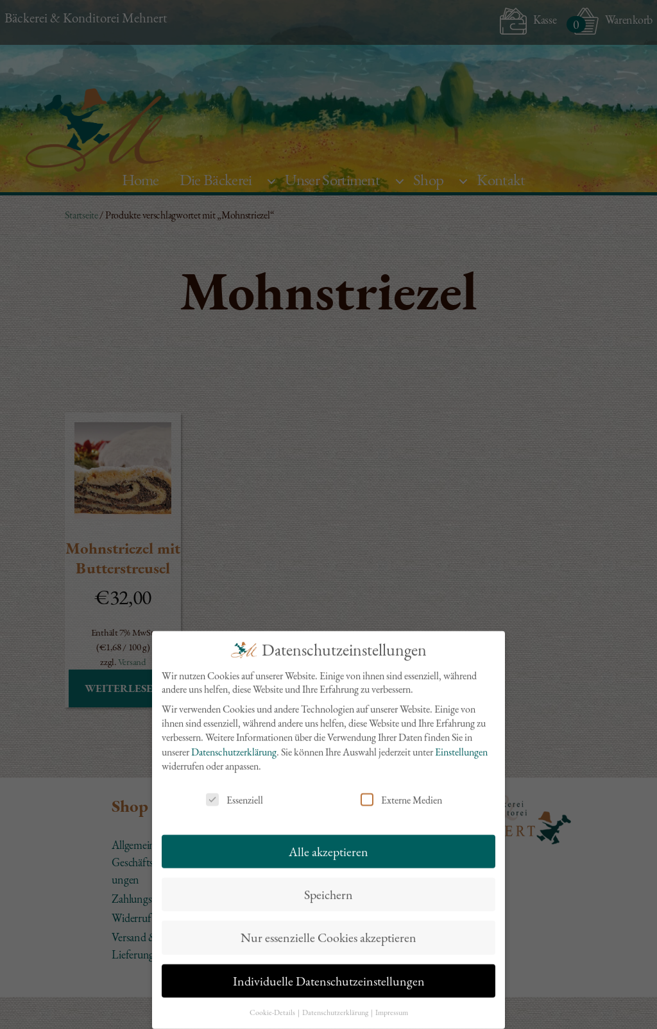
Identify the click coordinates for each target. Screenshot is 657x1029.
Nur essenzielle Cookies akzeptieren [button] (328, 927)
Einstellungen (461, 742)
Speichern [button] (328, 885)
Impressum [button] (391, 1003)
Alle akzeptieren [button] (328, 841)
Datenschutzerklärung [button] (336, 1003)
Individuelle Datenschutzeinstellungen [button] (329, 971)
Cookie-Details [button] (273, 1003)
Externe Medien (401, 789)
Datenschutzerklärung (234, 742)
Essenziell (234, 789)
